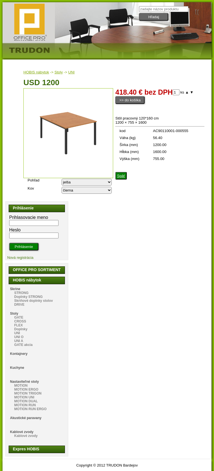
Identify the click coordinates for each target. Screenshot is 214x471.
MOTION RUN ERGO (30, 409)
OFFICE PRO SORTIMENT (37, 269)
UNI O (18, 337)
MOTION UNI (24, 397)
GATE (18, 317)
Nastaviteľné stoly (24, 382)
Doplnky (20, 329)
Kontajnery (19, 354)
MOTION (21, 386)
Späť (121, 176)
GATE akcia (23, 345)
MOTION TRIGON (28, 393)
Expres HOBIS (26, 449)
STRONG (21, 293)
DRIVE (19, 305)
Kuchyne (17, 368)
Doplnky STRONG (28, 297)
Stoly (59, 72)
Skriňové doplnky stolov (33, 301)
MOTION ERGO (26, 389)
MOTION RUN (25, 405)
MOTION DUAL (26, 401)
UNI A (18, 341)
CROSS (20, 321)
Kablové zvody (21, 432)
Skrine (15, 289)
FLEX (18, 325)
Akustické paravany (26, 418)
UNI (71, 72)
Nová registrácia (20, 257)
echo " (87, 182)
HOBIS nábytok (36, 72)
